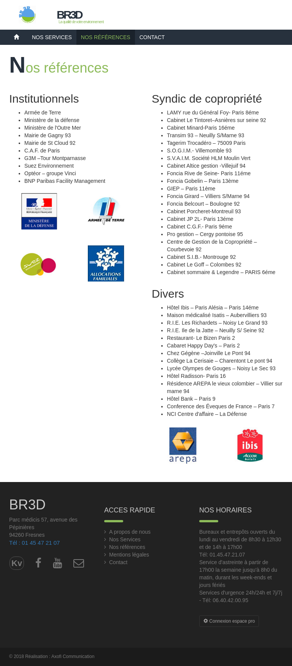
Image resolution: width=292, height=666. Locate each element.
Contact (152, 37)
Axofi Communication (72, 656)
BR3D (69, 14)
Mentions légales (129, 555)
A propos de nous (130, 532)
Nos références (105, 37)
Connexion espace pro (229, 621)
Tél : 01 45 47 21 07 (34, 542)
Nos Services (52, 37)
